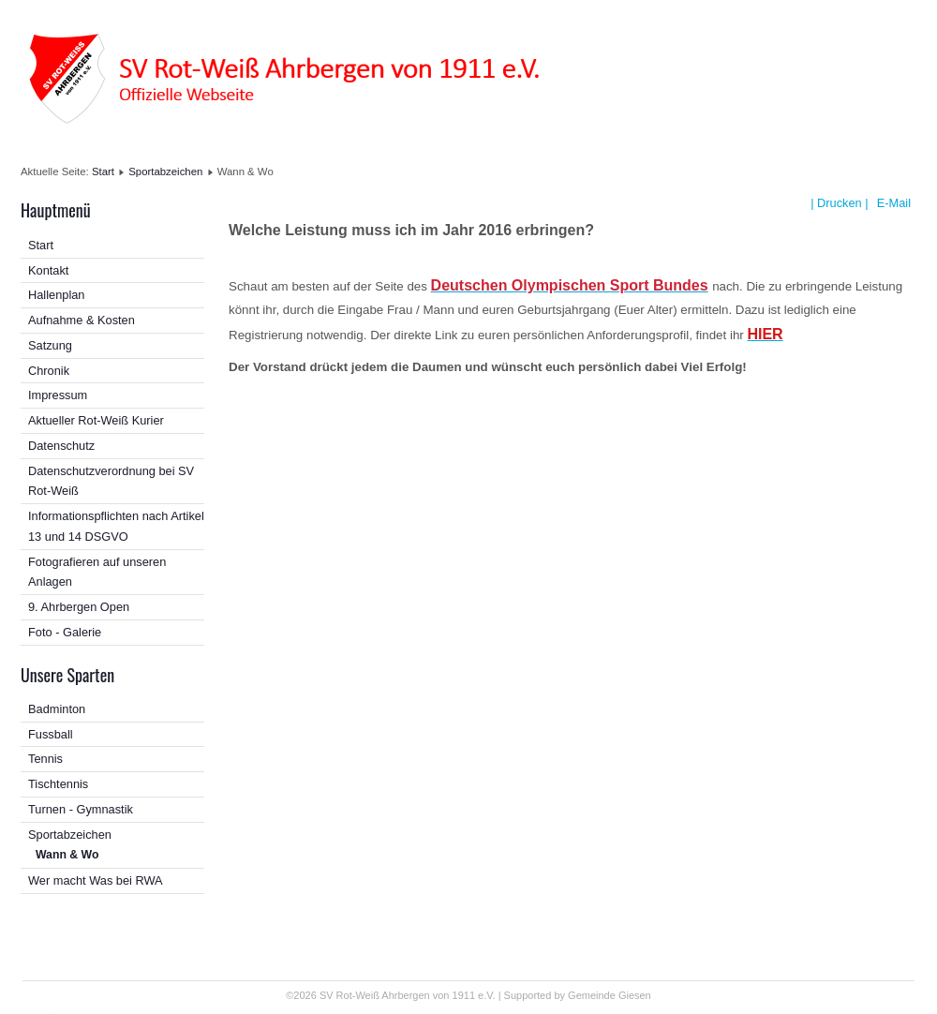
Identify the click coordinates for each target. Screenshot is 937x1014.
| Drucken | (839, 203)
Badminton (56, 709)
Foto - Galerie (64, 632)
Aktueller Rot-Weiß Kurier (96, 420)
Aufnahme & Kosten (81, 320)
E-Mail (892, 203)
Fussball (50, 734)
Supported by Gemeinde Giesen (577, 995)
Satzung (50, 345)
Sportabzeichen (165, 171)
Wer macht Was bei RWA (95, 880)
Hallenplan (56, 295)
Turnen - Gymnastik (80, 809)
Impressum (57, 395)
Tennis (45, 759)
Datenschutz (61, 446)
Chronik (48, 371)
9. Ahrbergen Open (78, 607)
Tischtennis (58, 784)
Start (103, 171)
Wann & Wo (67, 854)
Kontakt (48, 270)
